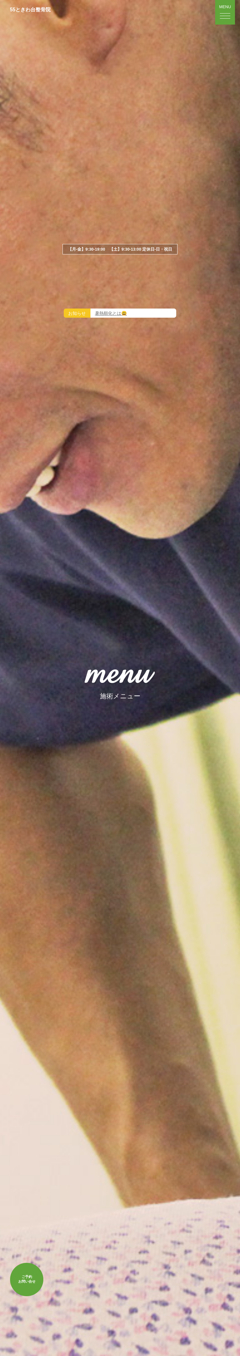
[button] (225, 12)
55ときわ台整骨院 (30, 9)
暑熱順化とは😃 (111, 313)
